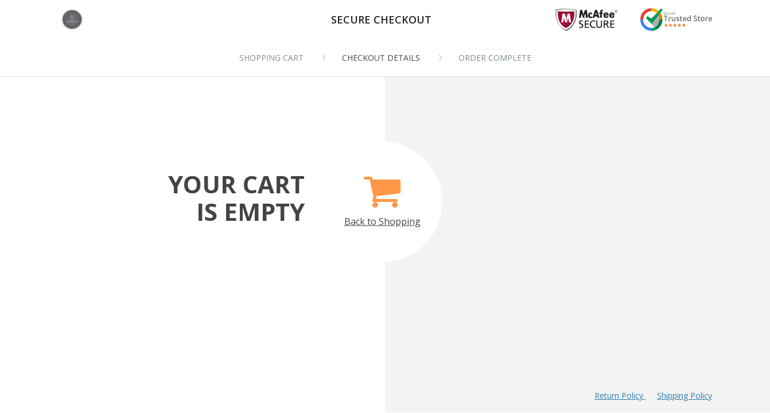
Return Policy (619, 395)
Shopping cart (271, 57)
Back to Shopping (382, 195)
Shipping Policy (684, 395)
